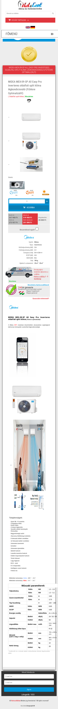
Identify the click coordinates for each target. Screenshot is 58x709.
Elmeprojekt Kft (30, 706)
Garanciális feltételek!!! (41, 299)
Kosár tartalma (19, 20)
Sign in (29, 689)
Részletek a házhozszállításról (38, 285)
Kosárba (29, 207)
